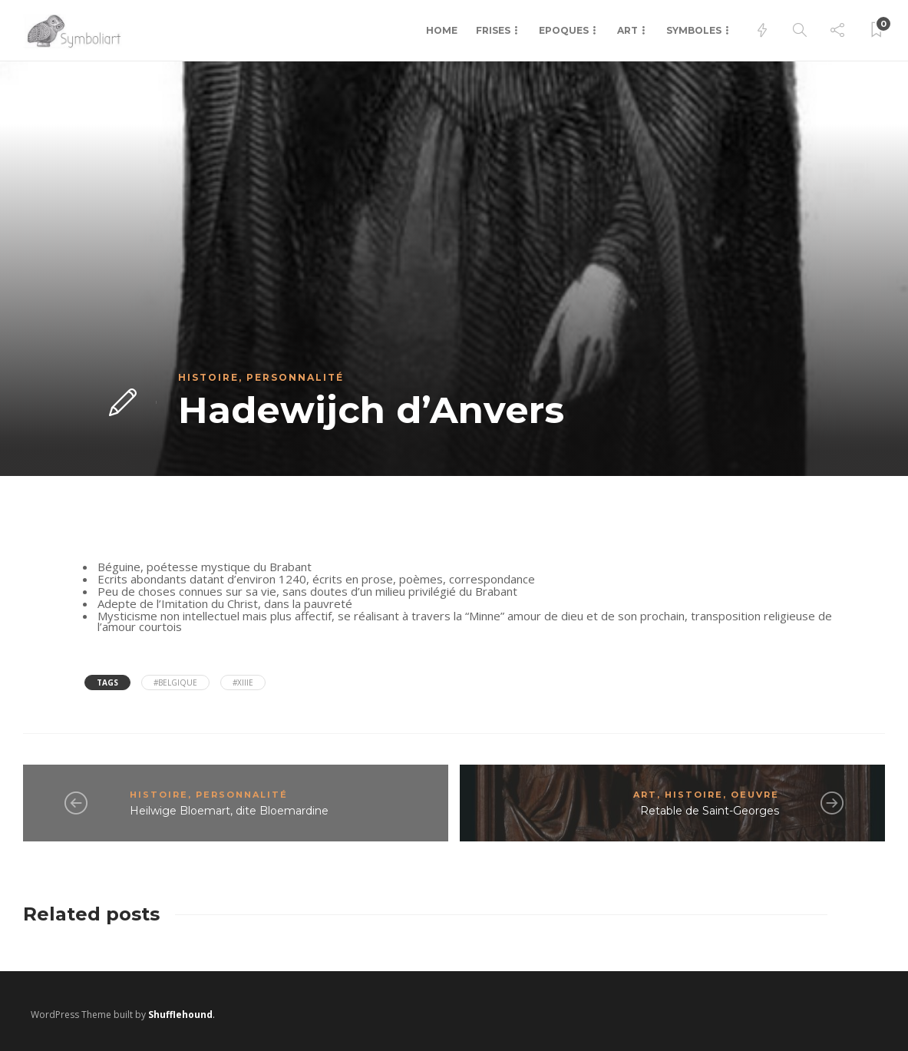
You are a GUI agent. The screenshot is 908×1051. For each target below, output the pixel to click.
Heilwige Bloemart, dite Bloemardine (229, 811)
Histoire (208, 377)
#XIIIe (243, 682)
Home (441, 30)
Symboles (693, 30)
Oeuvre (755, 794)
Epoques (564, 30)
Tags (107, 682)
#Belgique (175, 682)
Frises (493, 30)
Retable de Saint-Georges (709, 811)
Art (627, 30)
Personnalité (295, 377)
